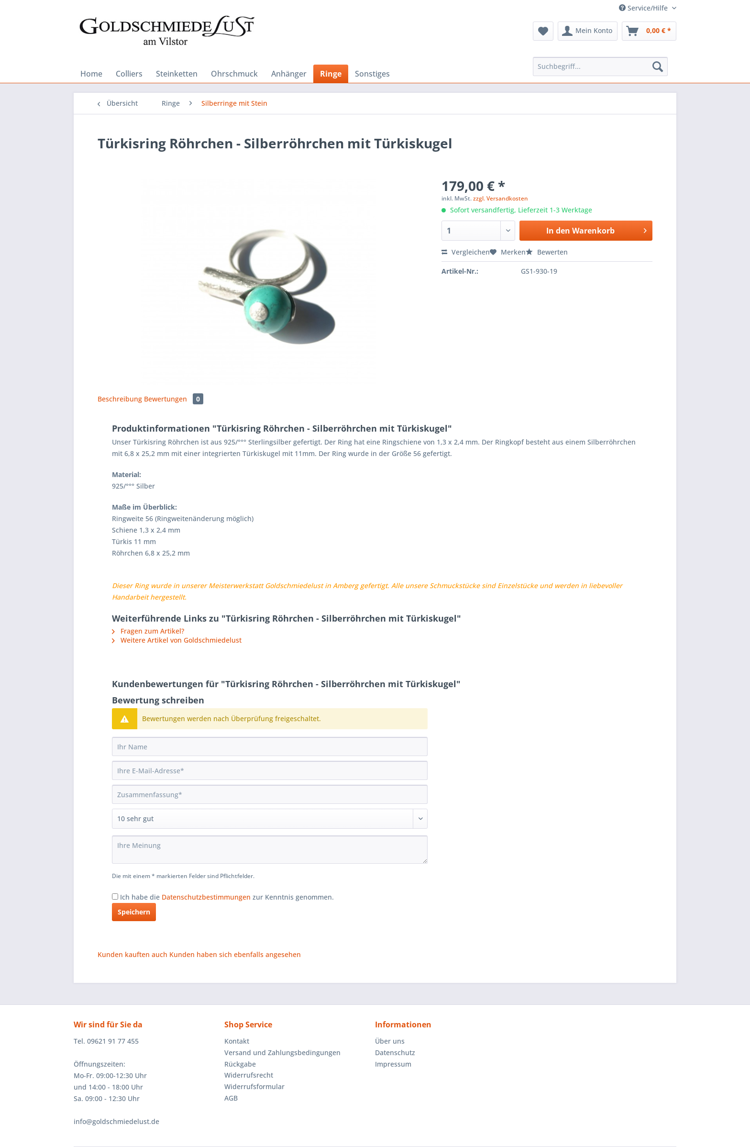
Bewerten (547, 251)
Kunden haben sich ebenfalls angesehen (235, 954)
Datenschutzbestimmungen (206, 897)
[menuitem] (543, 31)
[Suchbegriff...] (600, 66)
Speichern (134, 911)
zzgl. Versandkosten (500, 198)
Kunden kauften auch (132, 954)
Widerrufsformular (254, 1086)
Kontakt (236, 1041)
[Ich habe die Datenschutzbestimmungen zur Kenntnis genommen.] (115, 896)
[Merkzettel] (543, 31)
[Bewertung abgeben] (270, 819)
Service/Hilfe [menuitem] (644, 7)
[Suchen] (658, 66)
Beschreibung (120, 398)
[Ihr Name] (270, 746)
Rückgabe (240, 1064)
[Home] (91, 74)
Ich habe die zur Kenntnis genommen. (227, 897)
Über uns (390, 1041)
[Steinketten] (176, 74)
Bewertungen (173, 398)
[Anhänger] (289, 74)
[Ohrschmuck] (234, 74)
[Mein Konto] (588, 31)
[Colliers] (129, 74)
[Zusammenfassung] (270, 794)
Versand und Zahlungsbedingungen (282, 1052)
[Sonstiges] (372, 74)
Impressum (393, 1064)
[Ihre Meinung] (270, 849)
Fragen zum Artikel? (148, 630)
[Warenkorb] (649, 31)
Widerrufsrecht (248, 1075)
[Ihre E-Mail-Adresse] (270, 770)
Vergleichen (465, 251)
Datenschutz (395, 1052)
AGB (231, 1097)
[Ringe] (330, 74)
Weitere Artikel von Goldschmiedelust (177, 640)
